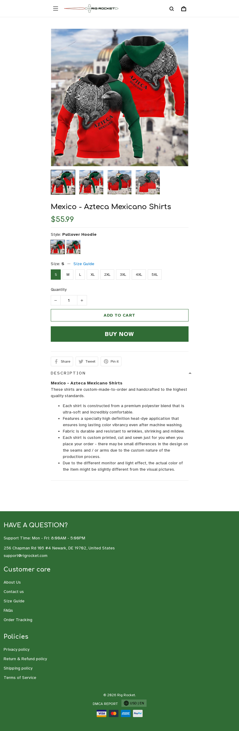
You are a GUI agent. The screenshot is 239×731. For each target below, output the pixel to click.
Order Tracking (18, 619)
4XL (139, 274)
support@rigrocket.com (25, 555)
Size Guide (83, 263)
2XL (107, 274)
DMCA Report (105, 704)
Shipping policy (18, 668)
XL (93, 274)
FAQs (8, 610)
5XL (155, 274)
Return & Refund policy (25, 658)
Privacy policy (16, 649)
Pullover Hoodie (79, 234)
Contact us (14, 591)
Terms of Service (20, 677)
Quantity (58, 289)
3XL (123, 274)
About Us (12, 582)
